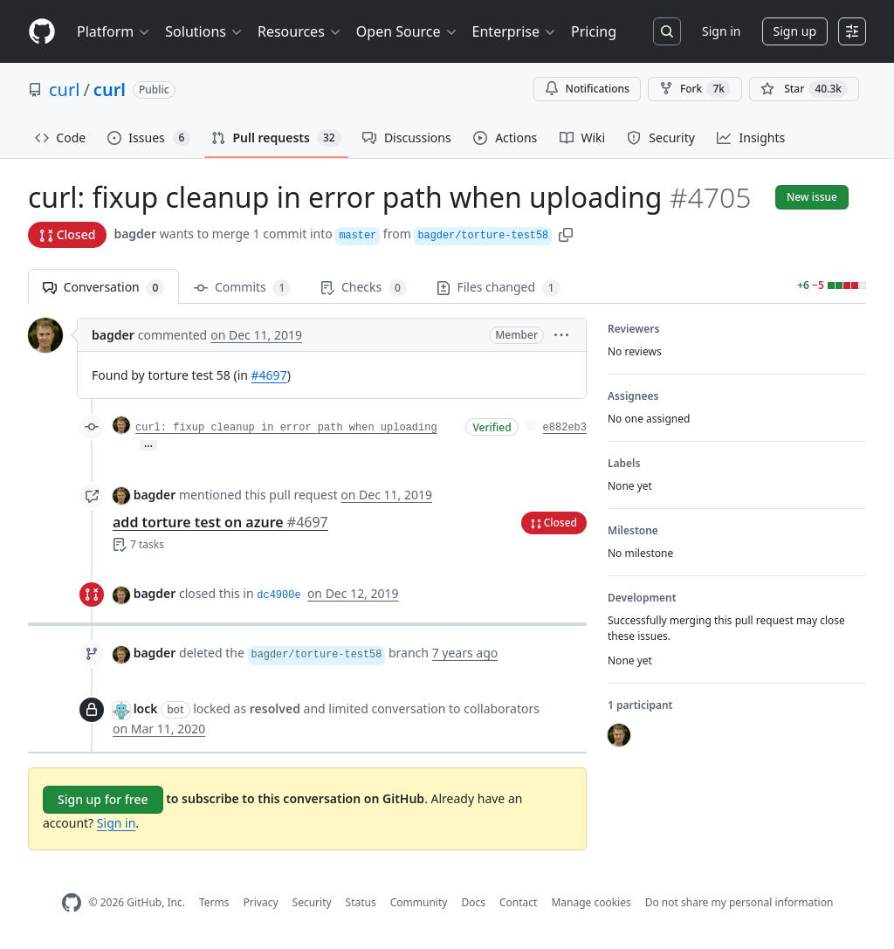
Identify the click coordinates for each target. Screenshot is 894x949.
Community (419, 902)
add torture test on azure (220, 522)
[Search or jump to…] (667, 31)
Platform (114, 31)
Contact (518, 902)
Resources (300, 31)
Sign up (795, 31)
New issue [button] (812, 196)
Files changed (498, 288)
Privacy (261, 902)
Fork (695, 89)
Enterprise (514, 31)
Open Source (407, 31)
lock (146, 708)
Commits (242, 288)
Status (361, 902)
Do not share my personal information (739, 902)
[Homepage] (42, 31)
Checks (363, 288)
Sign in (721, 31)
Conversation (103, 288)
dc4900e (278, 595)
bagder (134, 233)
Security (312, 902)
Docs (473, 902)
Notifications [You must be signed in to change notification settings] (587, 88)
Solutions (204, 31)
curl (64, 89)
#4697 (269, 375)
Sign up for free (103, 799)
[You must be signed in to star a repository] (804, 89)
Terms (214, 902)
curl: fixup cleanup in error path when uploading (286, 428)
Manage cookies (590, 902)
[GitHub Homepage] (71, 903)
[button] (566, 233)
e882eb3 (565, 428)
